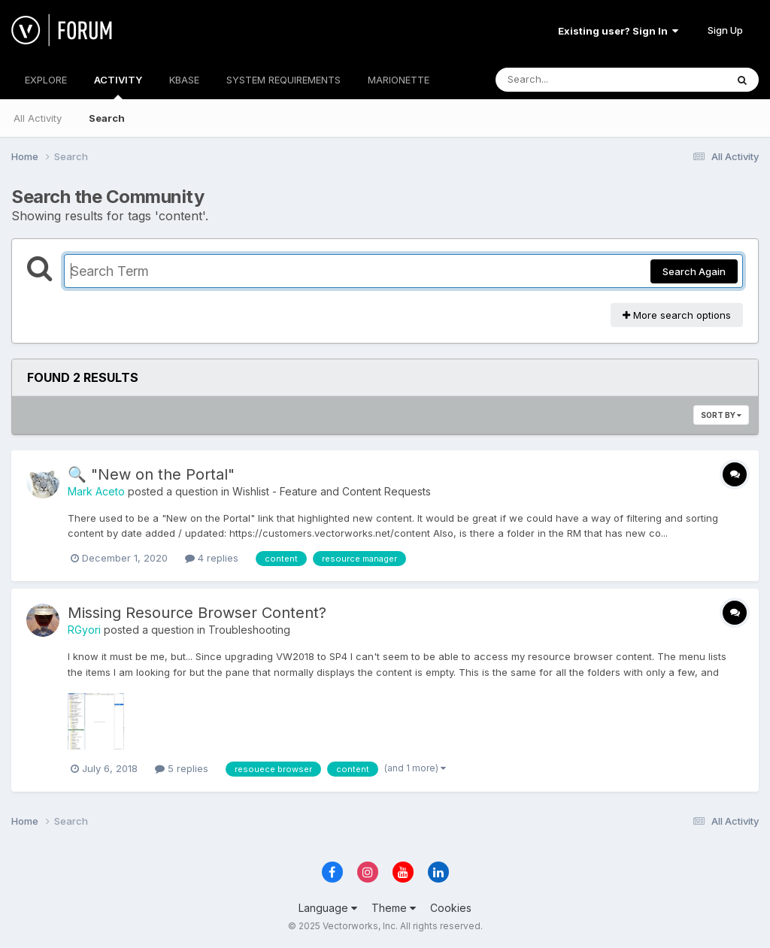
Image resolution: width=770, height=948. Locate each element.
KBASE (184, 80)
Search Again (694, 271)
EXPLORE (46, 80)
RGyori (84, 629)
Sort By (721, 414)
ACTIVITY (118, 86)
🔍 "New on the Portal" (151, 474)
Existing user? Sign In (618, 31)
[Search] (570, 80)
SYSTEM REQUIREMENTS (283, 80)
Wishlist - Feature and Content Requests (331, 491)
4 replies (211, 558)
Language (328, 907)
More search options (677, 315)
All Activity (38, 118)
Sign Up (725, 30)
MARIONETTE (398, 80)
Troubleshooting (249, 629)
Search (107, 118)
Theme (393, 907)
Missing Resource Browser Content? (197, 613)
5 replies (181, 768)
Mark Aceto (96, 491)
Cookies (450, 907)
